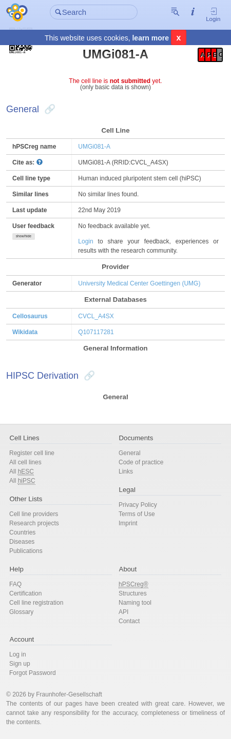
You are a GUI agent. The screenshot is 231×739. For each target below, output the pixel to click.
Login (212, 16)
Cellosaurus (30, 316)
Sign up (19, 663)
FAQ (15, 584)
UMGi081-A (94, 146)
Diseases (21, 541)
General (130, 453)
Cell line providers (33, 514)
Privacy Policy (138, 504)
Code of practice (141, 462)
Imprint (128, 523)
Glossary (21, 611)
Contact (129, 621)
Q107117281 (95, 332)
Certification (25, 593)
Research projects (34, 523)
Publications (26, 551)
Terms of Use (137, 514)
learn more (150, 39)
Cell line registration (36, 602)
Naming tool (135, 602)
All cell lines (25, 462)
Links (126, 471)
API (123, 611)
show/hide (23, 236)
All (21, 472)
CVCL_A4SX (95, 316)
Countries (22, 532)
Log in (17, 654)
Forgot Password (32, 672)
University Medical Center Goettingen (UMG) (139, 283)
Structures (133, 593)
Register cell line (31, 453)
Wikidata (24, 332)
